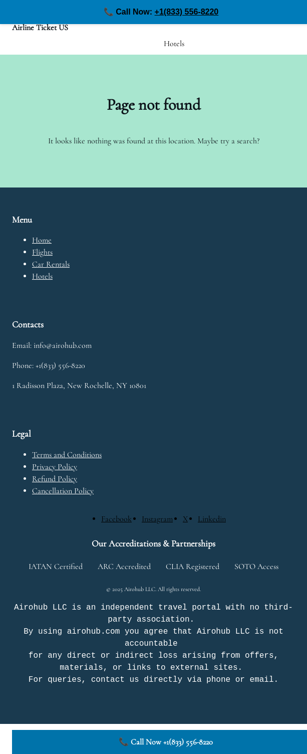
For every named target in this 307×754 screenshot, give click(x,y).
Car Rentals (51, 264)
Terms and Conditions (67, 455)
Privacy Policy (54, 467)
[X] (185, 519)
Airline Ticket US (40, 28)
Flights (42, 252)
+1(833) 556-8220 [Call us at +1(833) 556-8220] (187, 12)
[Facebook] (116, 519)
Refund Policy (54, 479)
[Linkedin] (212, 519)
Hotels (42, 276)
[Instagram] (157, 519)
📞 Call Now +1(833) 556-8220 (166, 742)
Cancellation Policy (63, 491)
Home (42, 240)
